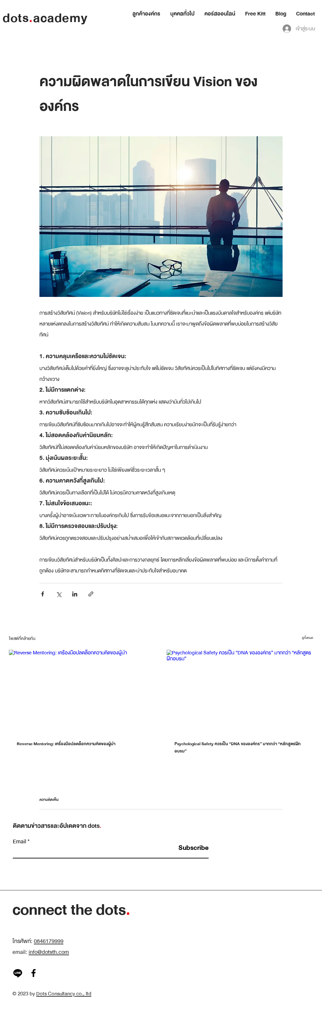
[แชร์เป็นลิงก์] (91, 594)
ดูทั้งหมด (307, 638)
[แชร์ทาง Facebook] (42, 594)
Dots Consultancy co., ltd (63, 993)
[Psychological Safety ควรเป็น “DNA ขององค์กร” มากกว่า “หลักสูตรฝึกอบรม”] (240, 691)
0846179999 (48, 941)
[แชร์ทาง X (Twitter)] (59, 594)
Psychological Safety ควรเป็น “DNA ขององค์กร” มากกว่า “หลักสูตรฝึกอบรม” (237, 747)
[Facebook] (33, 973)
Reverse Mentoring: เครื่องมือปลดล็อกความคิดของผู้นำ (66, 744)
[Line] (17, 973)
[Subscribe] (192, 848)
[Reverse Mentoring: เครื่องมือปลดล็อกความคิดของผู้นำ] (82, 691)
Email (19, 842)
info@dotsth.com (49, 952)
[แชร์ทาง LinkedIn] (75, 594)
